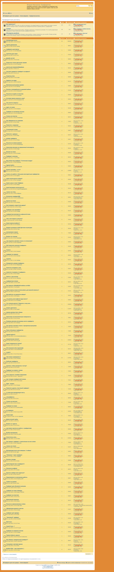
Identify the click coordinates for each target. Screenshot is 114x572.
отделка (8, 258)
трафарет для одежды (12, 513)
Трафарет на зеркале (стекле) (14, 530)
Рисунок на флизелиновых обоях (15, 504)
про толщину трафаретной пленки (16, 379)
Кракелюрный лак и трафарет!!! (15, 464)
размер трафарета (11, 138)
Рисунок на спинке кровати (14, 143)
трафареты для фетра (12, 49)
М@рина (19, 193)
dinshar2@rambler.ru (21, 336)
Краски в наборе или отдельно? (15, 472)
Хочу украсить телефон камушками (16, 374)
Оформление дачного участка (14, 508)
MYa (76, 541)
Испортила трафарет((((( (13, 196)
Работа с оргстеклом (12, 276)
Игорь (18, 140)
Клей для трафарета (12, 361)
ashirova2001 (20, 407)
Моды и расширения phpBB (47, 567)
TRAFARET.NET (78, 25)
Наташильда (20, 144)
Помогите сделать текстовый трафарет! (17, 388)
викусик (19, 108)
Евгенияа (19, 50)
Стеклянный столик (12, 129)
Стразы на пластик (11, 116)
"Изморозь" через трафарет (14, 455)
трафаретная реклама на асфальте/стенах (18, 214)
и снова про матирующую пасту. (15, 392)
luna (18, 59)
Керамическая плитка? (12, 339)
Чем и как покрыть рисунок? (14, 218)
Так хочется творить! (12, 102)
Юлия (18, 465)
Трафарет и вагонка (12, 156)
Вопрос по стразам (11, 236)
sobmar (76, 144)
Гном (18, 229)
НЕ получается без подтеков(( (14, 348)
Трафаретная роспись (11, 20)
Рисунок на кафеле (11, 468)
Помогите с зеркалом (12, 125)
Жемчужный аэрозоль (12, 499)
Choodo (20, 220)
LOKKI (18, 247)
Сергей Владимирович (22, 189)
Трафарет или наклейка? (13, 209)
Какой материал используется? (15, 187)
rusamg (18, 215)
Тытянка (77, 416)
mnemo (18, 224)
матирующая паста (11, 40)
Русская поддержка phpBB (47, 566)
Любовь (18, 260)
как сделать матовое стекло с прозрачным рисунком (21, 325)
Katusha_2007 (20, 478)
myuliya (18, 153)
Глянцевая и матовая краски (14, 544)
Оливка (18, 532)
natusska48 (19, 166)
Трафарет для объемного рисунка (16, 486)
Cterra (18, 438)
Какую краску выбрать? (13, 223)
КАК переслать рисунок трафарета (16, 245)
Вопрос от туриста (11, 423)
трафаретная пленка (12, 281)
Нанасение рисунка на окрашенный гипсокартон (20, 147)
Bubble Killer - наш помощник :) (15, 548)
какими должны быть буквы (14, 312)
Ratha (76, 393)
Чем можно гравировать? (13, 357)
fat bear (18, 255)
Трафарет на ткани (11, 406)
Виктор (18, 86)
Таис (18, 345)
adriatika (19, 300)
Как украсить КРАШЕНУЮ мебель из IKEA (18, 285)
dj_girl (18, 340)
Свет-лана (19, 505)
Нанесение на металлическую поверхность (18, 316)
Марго (18, 184)
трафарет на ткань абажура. (14, 490)
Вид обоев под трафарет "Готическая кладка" (19, 160)
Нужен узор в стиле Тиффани (14, 183)
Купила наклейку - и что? (13, 169)
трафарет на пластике (12, 495)
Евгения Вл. (20, 349)
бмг (18, 233)
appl (18, 452)
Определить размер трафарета (15, 263)
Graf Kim (19, 82)
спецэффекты (10, 397)
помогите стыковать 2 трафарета (15, 272)
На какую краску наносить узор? (15, 98)
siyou (18, 469)
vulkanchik (21, 416)
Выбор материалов (11, 432)
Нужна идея (9, 414)
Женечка (19, 278)
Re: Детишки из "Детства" (81, 33)
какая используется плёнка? (14, 178)
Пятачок (19, 358)
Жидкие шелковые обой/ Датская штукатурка (19, 227)
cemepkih (19, 180)
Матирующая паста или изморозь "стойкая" (18, 450)
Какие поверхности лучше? (14, 343)
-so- (18, 68)
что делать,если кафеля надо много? (17, 299)
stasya (18, 371)
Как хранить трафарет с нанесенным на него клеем (21, 441)
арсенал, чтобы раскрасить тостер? (16, 365)
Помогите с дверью (11, 134)
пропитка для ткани (11, 53)
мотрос (76, 478)
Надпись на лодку (11, 80)
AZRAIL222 (19, 113)
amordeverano (20, 197)
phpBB (45, 565)
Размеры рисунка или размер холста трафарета (20, 321)
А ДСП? (8, 352)
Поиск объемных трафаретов (14, 330)
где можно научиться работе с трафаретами (19, 428)
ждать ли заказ (10, 107)
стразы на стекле (11, 446)
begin (18, 148)
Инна (20, 206)
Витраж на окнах (11, 151)
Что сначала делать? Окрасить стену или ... (18, 303)
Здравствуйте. (10, 165)
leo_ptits (19, 434)
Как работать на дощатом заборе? (16, 294)
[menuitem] (10, 13)
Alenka (18, 510)
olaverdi (18, 251)
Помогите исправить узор (13, 267)
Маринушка (19, 264)
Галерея (8, 28)
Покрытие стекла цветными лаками (16, 62)
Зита (18, 171)
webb (18, 77)
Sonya (20, 104)
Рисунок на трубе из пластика (14, 93)
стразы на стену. (11, 192)
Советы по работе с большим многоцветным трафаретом (22, 174)
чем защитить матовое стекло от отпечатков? (19, 241)
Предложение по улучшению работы (16, 477)
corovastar (19, 95)
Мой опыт (9, 521)
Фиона (18, 322)
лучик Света (77, 309)
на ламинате (9, 410)
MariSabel (19, 238)
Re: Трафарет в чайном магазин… (83, 28)
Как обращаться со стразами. (14, 120)
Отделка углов (10, 76)
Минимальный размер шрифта (15, 85)
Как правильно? (10, 24)
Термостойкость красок (13, 535)
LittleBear (19, 456)
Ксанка (18, 385)
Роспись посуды (11, 459)
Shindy (18, 46)
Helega (18, 211)
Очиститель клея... (11, 437)
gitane (18, 175)
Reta (18, 122)
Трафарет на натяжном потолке (15, 111)
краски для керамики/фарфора (15, 67)
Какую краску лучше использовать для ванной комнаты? (22, 290)
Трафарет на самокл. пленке (14, 370)
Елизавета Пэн (20, 99)
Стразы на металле (11, 401)
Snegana (19, 304)
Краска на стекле (11, 200)
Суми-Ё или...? (10, 526)
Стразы (8, 250)
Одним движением (11, 44)
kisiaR (18, 273)
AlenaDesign (20, 117)
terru (76, 469)
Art (17, 327)
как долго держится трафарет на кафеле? (18, 71)
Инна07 (19, 126)
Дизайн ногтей (10, 58)
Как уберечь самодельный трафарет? (17, 539)
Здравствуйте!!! (10, 334)
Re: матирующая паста (80, 24)
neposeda (19, 242)
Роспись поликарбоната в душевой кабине (18, 89)
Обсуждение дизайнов (12, 33)
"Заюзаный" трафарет (12, 517)
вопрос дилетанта (11, 307)
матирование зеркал (12, 232)
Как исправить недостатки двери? (16, 205)
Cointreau (19, 64)
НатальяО (19, 90)
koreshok (19, 162)
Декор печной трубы (12, 419)
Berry (18, 501)
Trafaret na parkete (11, 481)
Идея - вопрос (10, 383)
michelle (19, 518)
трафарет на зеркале (12, 254)
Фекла (18, 202)
